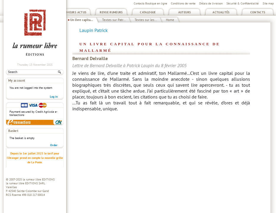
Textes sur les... (146, 20)
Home (170, 20)
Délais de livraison (211, 3)
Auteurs (184, 12)
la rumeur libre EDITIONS (39, 179)
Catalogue (148, 12)
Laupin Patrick (93, 30)
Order (54, 145)
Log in (54, 97)
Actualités (221, 12)
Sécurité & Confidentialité (242, 3)
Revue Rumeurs (111, 12)
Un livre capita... (81, 20)
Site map (268, 3)
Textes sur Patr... (113, 20)
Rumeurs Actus (74, 12)
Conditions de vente (183, 3)
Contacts (257, 12)
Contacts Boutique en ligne (150, 3)
